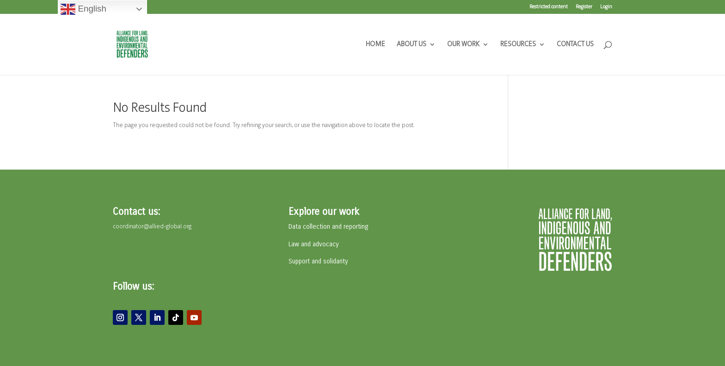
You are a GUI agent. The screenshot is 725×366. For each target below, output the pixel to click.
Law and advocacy (313, 244)
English (83, 9)
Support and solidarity (318, 261)
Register (584, 7)
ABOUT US (411, 44)
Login (606, 7)
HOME (375, 44)
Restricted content (548, 7)
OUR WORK (463, 44)
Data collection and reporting (328, 227)
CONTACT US (575, 44)
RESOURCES (518, 44)
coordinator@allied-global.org (152, 226)
